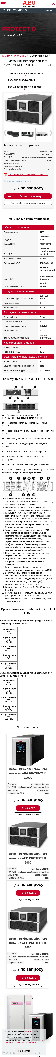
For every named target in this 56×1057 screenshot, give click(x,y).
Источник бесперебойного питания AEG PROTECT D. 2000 (28, 943)
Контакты (50, 10)
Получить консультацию (28, 815)
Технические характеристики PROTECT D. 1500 (28, 176)
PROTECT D (20, 56)
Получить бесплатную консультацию (28, 203)
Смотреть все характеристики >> (19, 181)
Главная (6, 56)
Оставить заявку (30, 196)
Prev (5, 133)
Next (50, 133)
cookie (28, 1031)
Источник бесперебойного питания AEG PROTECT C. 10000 (28, 773)
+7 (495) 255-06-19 (14, 10)
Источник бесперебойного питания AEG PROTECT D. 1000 (28, 858)
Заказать (30, 808)
